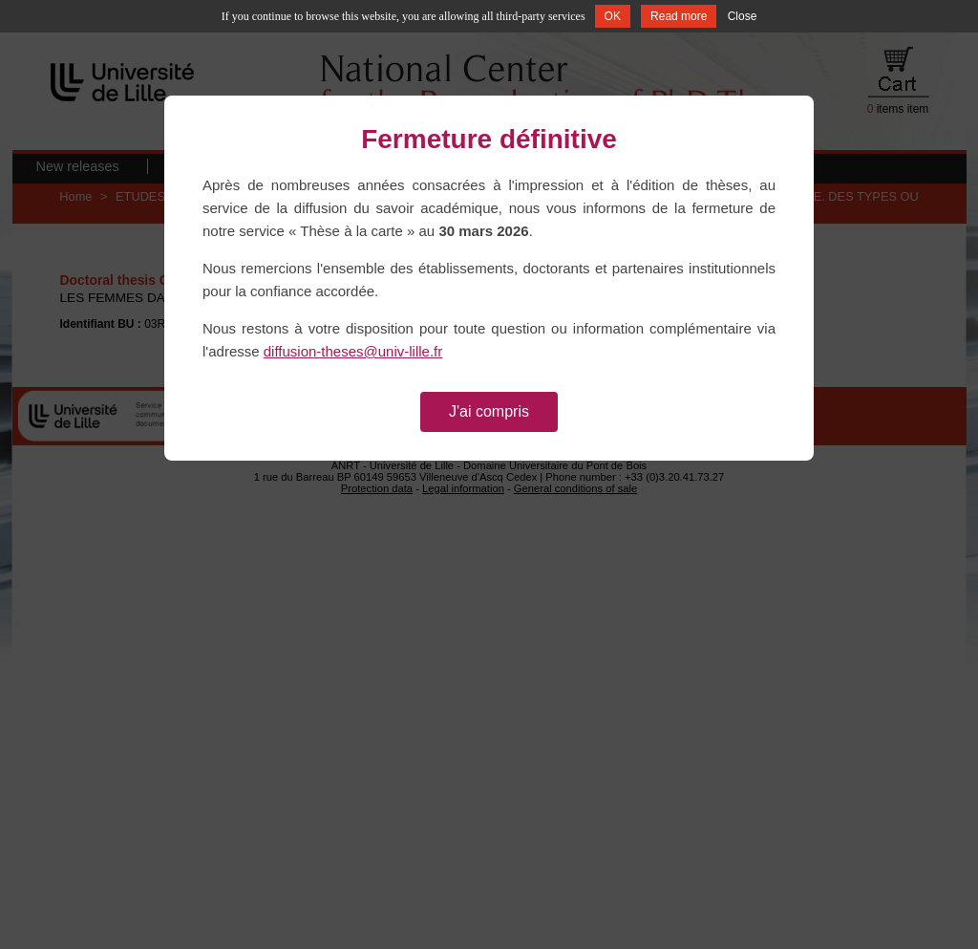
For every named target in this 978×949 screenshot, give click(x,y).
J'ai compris (489, 411)
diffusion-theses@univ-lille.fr (353, 351)
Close (742, 16)
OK (613, 16)
